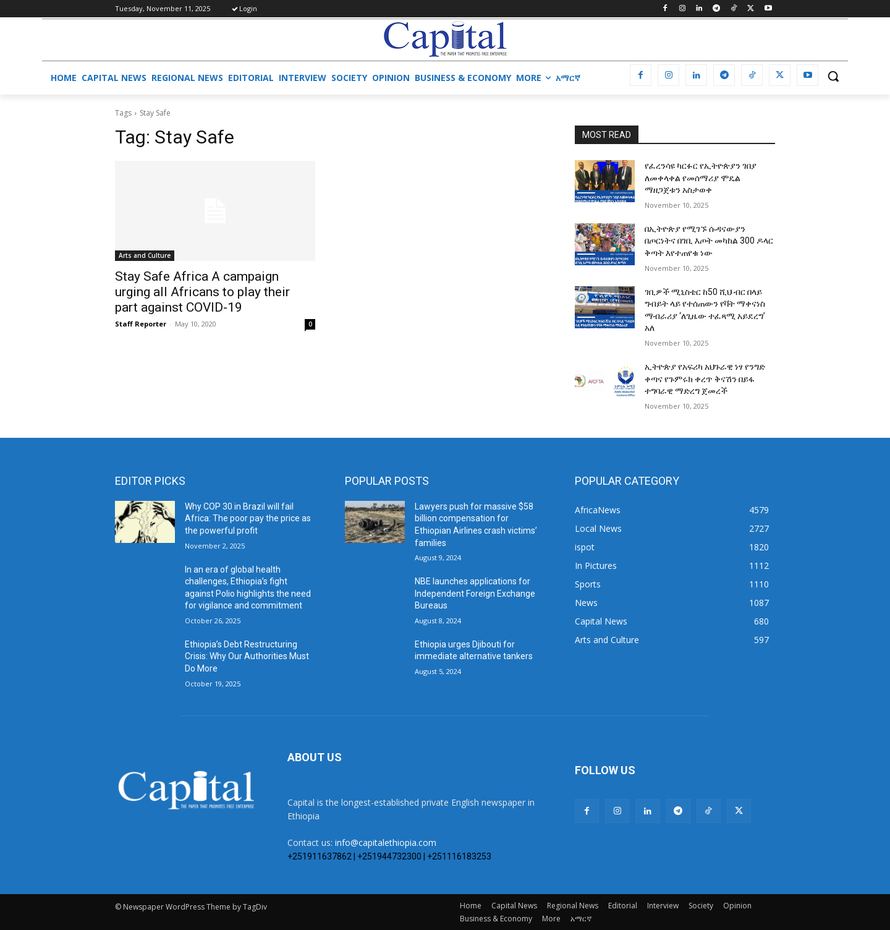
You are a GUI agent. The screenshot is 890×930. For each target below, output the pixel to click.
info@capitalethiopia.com (385, 842)
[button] (833, 76)
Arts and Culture (145, 255)
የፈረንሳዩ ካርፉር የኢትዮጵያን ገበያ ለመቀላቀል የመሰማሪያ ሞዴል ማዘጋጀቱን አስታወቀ (700, 178)
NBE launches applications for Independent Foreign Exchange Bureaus (475, 593)
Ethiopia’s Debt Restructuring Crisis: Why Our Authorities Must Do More (247, 656)
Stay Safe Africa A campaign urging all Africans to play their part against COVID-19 (202, 292)
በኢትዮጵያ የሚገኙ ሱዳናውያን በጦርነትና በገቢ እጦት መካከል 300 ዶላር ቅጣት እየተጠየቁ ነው (709, 241)
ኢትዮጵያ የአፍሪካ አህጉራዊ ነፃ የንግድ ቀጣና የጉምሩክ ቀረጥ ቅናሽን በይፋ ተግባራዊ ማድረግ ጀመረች (705, 379)
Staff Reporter (140, 323)
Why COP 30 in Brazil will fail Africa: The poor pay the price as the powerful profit (248, 518)
